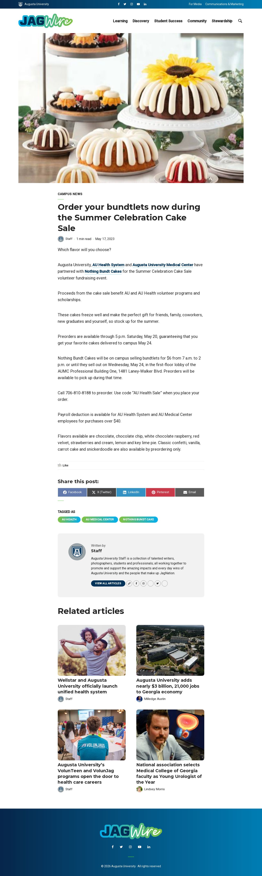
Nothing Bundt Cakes (113, 271)
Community (197, 21)
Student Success (168, 21)
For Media (195, 4)
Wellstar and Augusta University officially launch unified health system (86, 686)
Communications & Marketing (224, 4)
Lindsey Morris (155, 788)
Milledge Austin (155, 698)
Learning (120, 21)
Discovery (141, 21)
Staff (69, 239)
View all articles (108, 583)
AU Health (69, 519)
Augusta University (33, 4)
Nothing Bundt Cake (139, 519)
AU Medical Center (101, 519)
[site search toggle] (240, 21)
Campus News (70, 194)
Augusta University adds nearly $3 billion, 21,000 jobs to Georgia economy (170, 686)
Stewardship (222, 21)
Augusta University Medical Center (166, 264)
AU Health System (109, 264)
